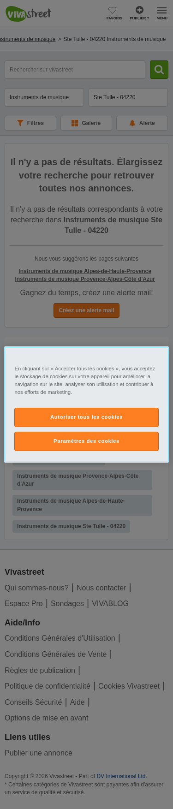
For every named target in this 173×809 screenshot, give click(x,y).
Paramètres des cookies (86, 441)
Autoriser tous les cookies (86, 417)
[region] (86, 404)
